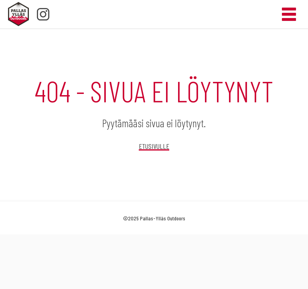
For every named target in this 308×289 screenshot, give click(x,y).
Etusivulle (154, 146)
